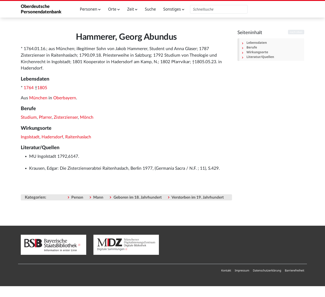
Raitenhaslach (78, 137)
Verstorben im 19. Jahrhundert (198, 197)
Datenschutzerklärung (267, 270)
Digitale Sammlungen (111, 249)
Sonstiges (173, 9)
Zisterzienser (66, 117)
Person (77, 197)
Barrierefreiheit (294, 270)
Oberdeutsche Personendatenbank (41, 9)
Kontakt (226, 270)
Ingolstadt (30, 137)
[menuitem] (226, 271)
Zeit (132, 9)
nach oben (296, 32)
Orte (114, 9)
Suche (150, 9)
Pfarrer (45, 117)
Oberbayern (64, 98)
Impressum (242, 270)
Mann (98, 197)
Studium (29, 117)
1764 (29, 88)
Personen (90, 9)
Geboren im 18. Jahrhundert (138, 197)
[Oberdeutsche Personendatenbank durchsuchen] (219, 9)
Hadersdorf (52, 137)
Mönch (86, 117)
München (38, 98)
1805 (42, 88)
